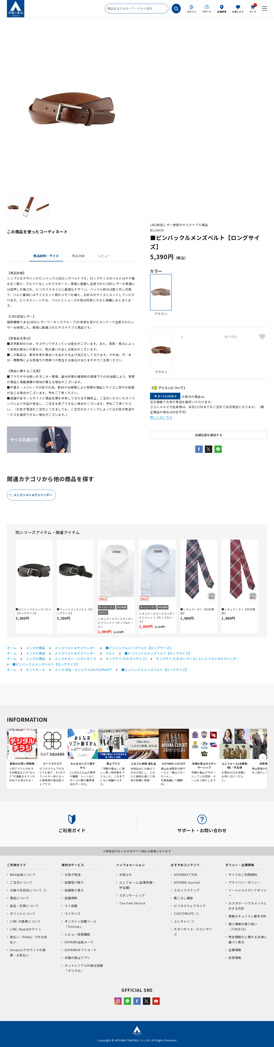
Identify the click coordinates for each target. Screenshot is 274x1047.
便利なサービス (73, 865)
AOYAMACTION (185, 874)
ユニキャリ (182, 921)
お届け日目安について (26, 890)
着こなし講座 (183, 898)
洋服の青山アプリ (77, 957)
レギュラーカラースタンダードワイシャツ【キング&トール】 (157, 617)
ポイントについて (23, 913)
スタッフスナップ (186, 890)
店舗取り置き (74, 890)
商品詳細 (78, 256)
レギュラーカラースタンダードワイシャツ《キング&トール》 (116, 622)
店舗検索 (222, 11)
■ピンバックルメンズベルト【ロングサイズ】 (34, 611)
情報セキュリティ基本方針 (247, 916)
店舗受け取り (74, 882)
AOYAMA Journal (187, 882)
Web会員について (23, 874)
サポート (207, 11)
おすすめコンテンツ (185, 865)
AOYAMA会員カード (79, 942)
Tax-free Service (132, 903)
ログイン (192, 11)
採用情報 (234, 957)
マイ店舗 (71, 906)
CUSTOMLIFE (184, 913)
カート (253, 8)
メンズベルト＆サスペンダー (33, 495)
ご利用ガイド (16, 865)
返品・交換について (24, 906)
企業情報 (234, 950)
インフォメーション (130, 865)
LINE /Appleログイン (25, 929)
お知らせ (125, 874)
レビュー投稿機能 (77, 934)
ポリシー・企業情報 (239, 865)
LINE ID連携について (25, 921)
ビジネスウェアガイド (190, 906)
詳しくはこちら (161, 417)
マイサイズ (73, 913)
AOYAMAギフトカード (81, 950)
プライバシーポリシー (244, 882)
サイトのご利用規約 (242, 874)
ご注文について (21, 882)
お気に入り (238, 11)
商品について (19, 898)
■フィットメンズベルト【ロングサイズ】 (75, 611)
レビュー (104, 256)
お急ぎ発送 (73, 874)
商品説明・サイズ (46, 256)
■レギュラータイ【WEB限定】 (197, 611)
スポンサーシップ (132, 895)
